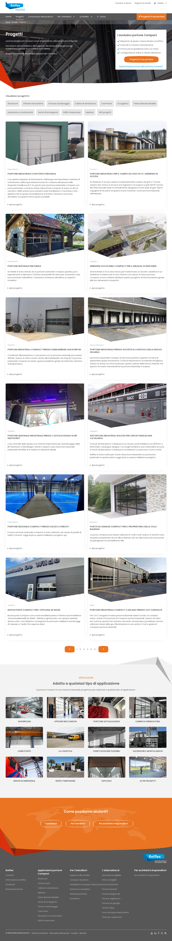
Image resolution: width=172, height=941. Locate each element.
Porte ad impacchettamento (115, 912)
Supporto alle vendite (80, 875)
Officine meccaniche (33, 103)
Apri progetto (15, 204)
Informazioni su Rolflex (16, 880)
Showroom (13, 103)
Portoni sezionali (109, 889)
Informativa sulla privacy (59, 933)
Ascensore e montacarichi (20, 112)
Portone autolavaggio (59, 103)
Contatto (10, 875)
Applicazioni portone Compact (50, 872)
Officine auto (44, 883)
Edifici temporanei (72, 112)
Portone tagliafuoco (111, 898)
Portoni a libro (108, 908)
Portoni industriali (110, 884)
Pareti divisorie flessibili (145, 103)
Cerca (103, 16)
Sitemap (82, 933)
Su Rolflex (84, 16)
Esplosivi (90, 112)
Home (8, 16)
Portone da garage (111, 903)
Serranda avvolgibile (111, 875)
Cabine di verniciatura (85, 103)
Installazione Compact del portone (86, 884)
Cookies (74, 933)
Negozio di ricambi (143, 3)
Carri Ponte (106, 103)
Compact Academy (79, 880)
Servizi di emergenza (48, 112)
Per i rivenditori (64, 16)
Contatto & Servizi (123, 3)
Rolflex (9, 870)
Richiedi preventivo (14, 889)
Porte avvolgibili (109, 880)
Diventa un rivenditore (80, 889)
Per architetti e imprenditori (150, 870)
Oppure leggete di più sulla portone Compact (141, 66)
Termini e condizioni (39, 933)
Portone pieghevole (111, 894)
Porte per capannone (112, 917)
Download (10, 884)
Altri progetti (105, 112)
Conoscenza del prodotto (40, 16)
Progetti (20, 16)
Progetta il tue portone (152, 16)
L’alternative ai (110, 870)
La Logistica (122, 103)
